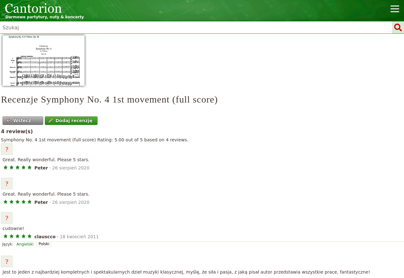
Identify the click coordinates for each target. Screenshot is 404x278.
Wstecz (18, 120)
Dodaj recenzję (70, 120)
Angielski (24, 244)
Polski (44, 244)
